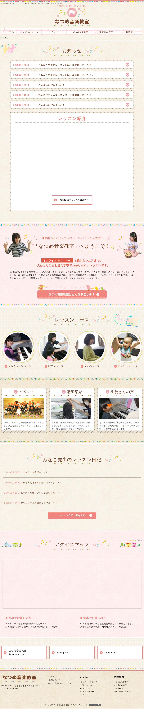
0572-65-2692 (10, 689)
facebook (110, 653)
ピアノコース (86, 686)
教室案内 (119, 689)
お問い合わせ (54, 681)
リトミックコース (88, 692)
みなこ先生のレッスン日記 (60, 684)
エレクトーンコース (89, 682)
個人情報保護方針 (122, 692)
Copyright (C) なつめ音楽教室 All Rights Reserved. (72, 705)
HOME (52, 677)
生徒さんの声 (121, 686)
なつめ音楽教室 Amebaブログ (18, 653)
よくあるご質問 (122, 682)
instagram (63, 653)
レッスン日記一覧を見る (72, 515)
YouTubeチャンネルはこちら (74, 197)
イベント (84, 695)
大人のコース (86, 689)
